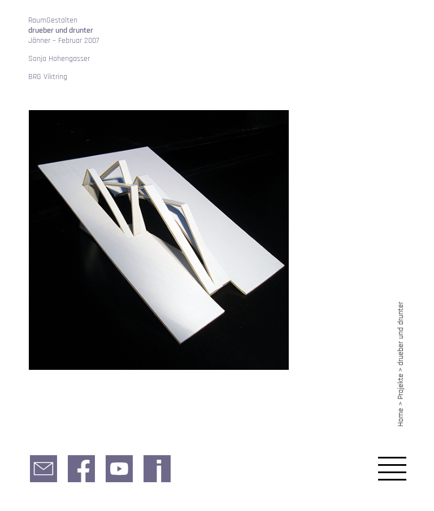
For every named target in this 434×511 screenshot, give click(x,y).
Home (401, 417)
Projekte (401, 387)
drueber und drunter (401, 333)
